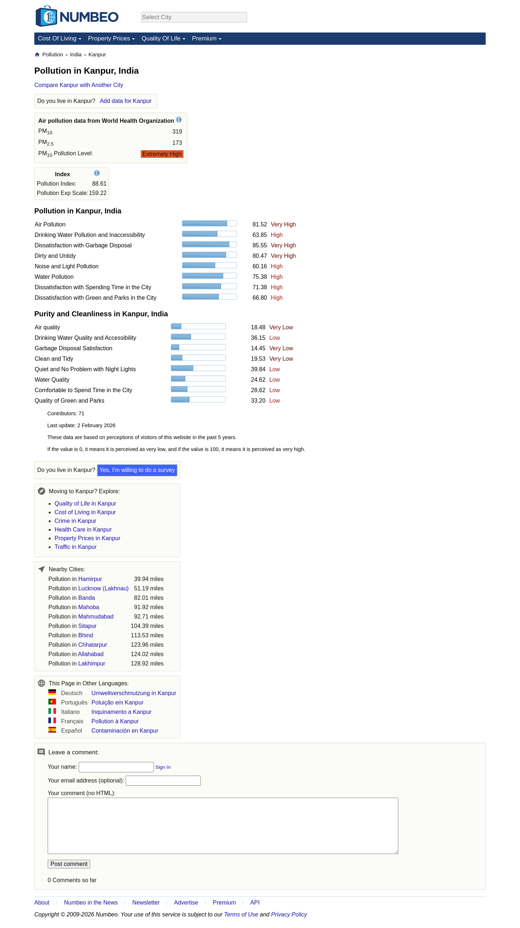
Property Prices (109, 38)
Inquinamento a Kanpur (121, 712)
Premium (204, 38)
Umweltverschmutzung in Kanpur (133, 693)
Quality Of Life (161, 38)
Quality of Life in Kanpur (85, 503)
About (41, 902)
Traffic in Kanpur (76, 547)
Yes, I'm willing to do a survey (137, 470)
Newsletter (146, 902)
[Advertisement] (431, 96)
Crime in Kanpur (75, 521)
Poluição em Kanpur (117, 702)
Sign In (162, 767)
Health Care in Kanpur (83, 529)
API (255, 902)
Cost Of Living (57, 38)
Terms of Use (241, 914)
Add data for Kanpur (125, 101)
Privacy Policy (289, 914)
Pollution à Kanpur (115, 721)
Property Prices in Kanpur (87, 538)
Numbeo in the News (91, 902)
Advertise (186, 902)
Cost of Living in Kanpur (85, 512)
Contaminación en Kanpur (124, 731)
